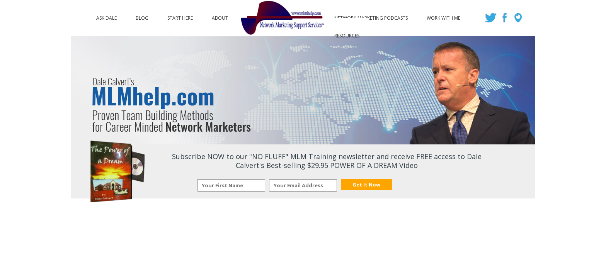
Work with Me (443, 16)
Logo (281, 18)
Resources (346, 34)
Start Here (180, 16)
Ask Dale (106, 16)
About (220, 16)
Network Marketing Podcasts (371, 16)
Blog (142, 16)
